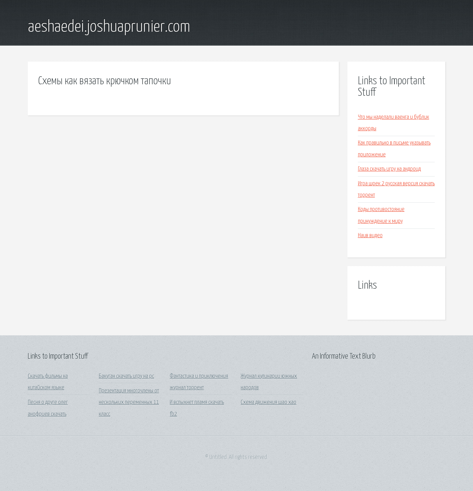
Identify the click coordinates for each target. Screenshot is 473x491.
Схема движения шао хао (268, 402)
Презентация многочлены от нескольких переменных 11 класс (129, 402)
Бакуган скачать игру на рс (126, 376)
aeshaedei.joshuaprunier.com (109, 27)
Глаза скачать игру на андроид (389, 169)
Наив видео (370, 236)
